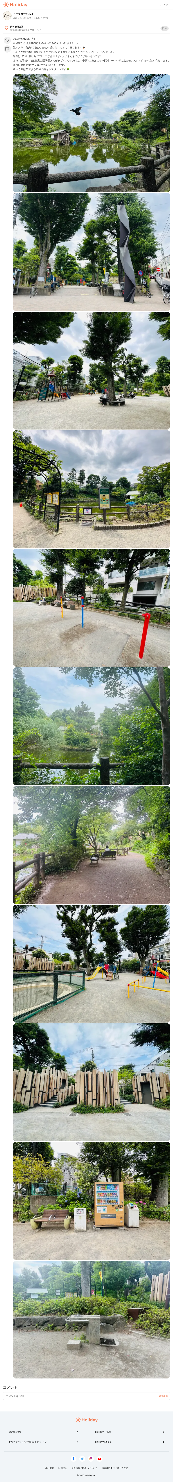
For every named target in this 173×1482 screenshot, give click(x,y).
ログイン (163, 4)
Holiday (15, 5)
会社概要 (49, 1468)
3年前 (45, 17)
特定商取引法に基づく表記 (115, 1468)
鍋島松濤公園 (16, 26)
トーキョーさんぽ (23, 13)
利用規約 (62, 1468)
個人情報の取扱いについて (84, 1468)
